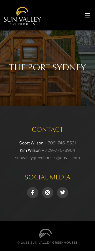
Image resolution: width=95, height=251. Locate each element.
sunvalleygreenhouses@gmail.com (47, 157)
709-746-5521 (62, 143)
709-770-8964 (60, 150)
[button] (87, 15)
